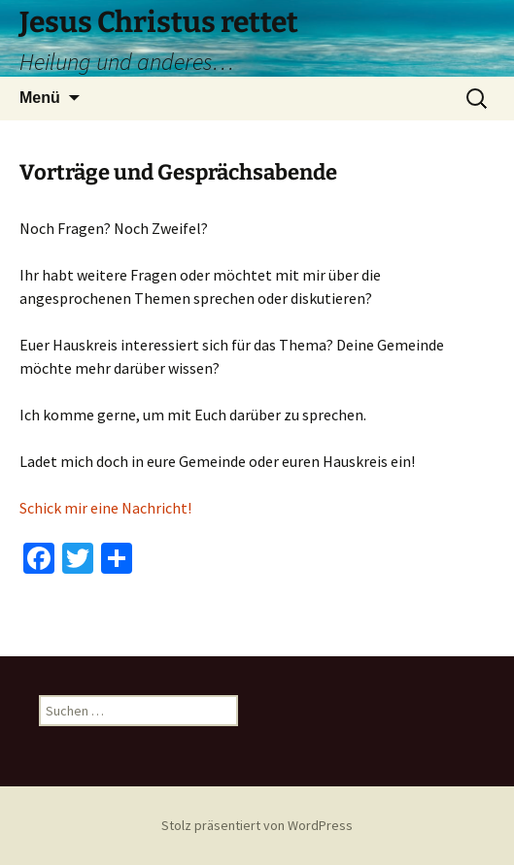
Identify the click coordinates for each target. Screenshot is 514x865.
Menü (39, 97)
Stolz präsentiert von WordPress (257, 825)
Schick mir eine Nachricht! (105, 507)
